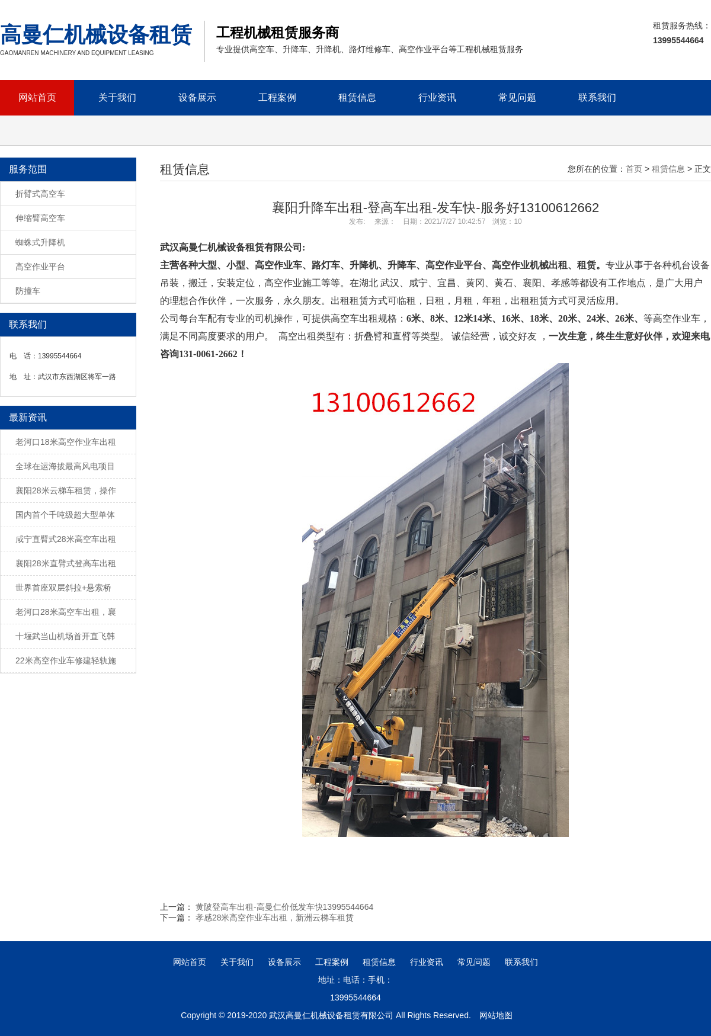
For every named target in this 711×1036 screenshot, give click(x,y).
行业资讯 (437, 97)
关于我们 (117, 97)
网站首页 (37, 97)
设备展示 (197, 97)
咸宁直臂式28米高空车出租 (65, 539)
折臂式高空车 (40, 193)
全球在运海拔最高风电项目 (65, 466)
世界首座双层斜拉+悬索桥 (63, 587)
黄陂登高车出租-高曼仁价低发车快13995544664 (284, 907)
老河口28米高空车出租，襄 (65, 612)
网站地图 (496, 1015)
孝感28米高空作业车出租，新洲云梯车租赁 (275, 917)
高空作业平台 (40, 266)
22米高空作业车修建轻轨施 (65, 660)
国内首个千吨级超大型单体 (65, 514)
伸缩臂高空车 (40, 218)
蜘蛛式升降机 (40, 242)
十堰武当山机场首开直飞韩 (65, 636)
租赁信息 (357, 97)
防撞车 (27, 291)
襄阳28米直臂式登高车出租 (65, 563)
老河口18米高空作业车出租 (65, 442)
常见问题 (517, 97)
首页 (634, 169)
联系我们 (597, 97)
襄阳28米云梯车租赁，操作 (65, 490)
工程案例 (277, 97)
